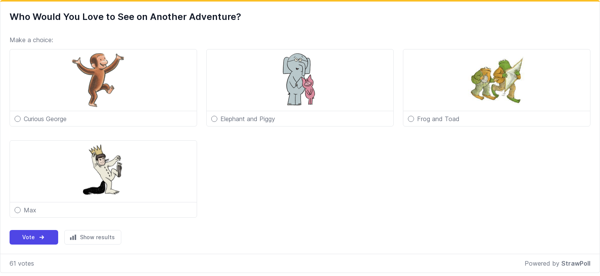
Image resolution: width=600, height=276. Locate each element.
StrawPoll (575, 263)
